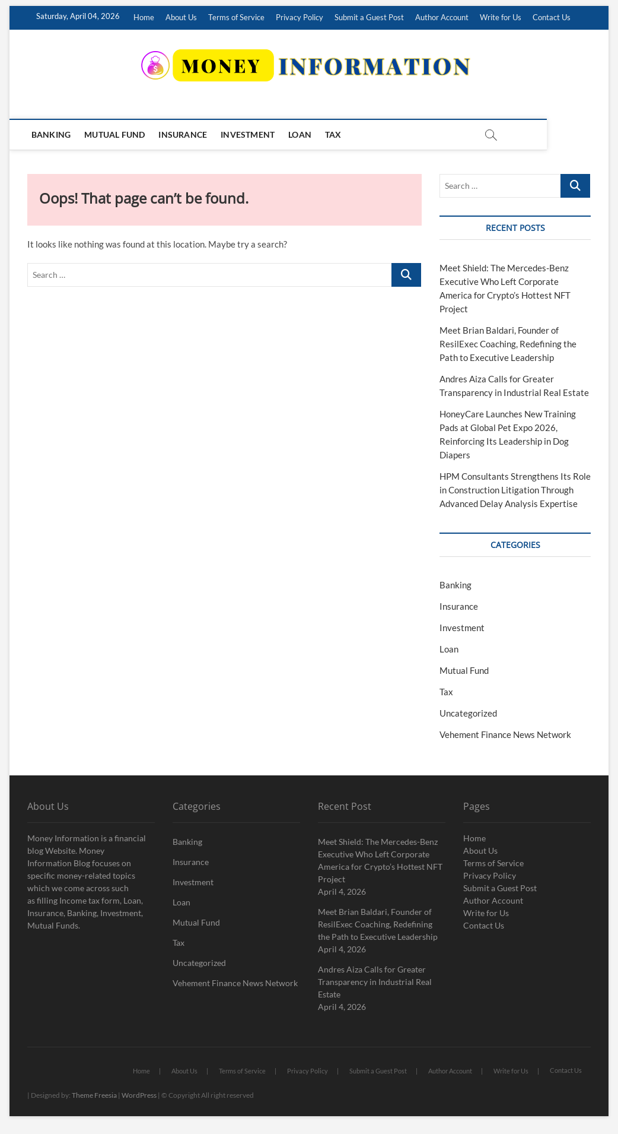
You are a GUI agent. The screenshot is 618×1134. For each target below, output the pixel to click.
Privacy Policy (299, 17)
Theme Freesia (94, 1095)
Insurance (185, 134)
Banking (52, 134)
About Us (181, 17)
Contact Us (552, 17)
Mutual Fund (116, 134)
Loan (301, 134)
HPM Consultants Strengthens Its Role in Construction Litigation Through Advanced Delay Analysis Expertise (515, 490)
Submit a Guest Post (369, 17)
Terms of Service (236, 17)
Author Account (442, 17)
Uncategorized (468, 713)
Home (143, 17)
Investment (249, 134)
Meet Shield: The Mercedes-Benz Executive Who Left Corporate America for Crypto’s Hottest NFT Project (380, 860)
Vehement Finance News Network (505, 734)
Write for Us (500, 17)
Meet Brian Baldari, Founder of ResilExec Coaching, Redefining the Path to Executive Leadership (507, 344)
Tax (335, 134)
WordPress (139, 1095)
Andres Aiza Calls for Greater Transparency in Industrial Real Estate (375, 981)
